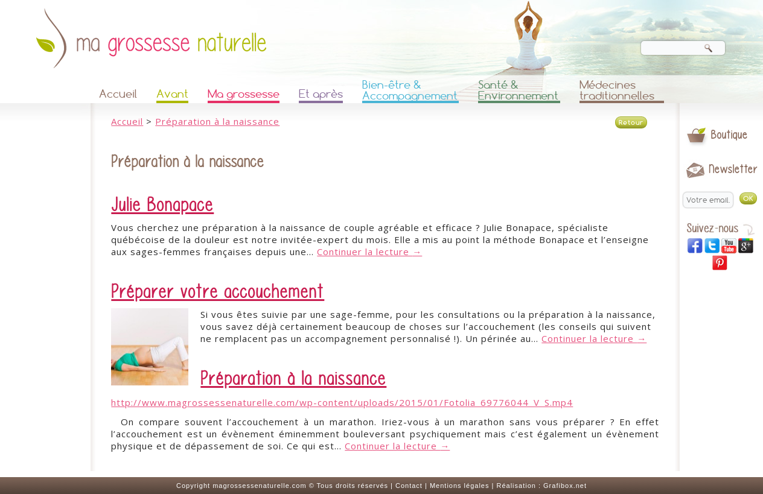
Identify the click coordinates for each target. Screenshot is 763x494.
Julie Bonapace (162, 205)
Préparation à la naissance (217, 121)
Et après (321, 94)
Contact (409, 485)
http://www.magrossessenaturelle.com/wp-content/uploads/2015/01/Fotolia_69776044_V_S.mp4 (342, 402)
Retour (631, 122)
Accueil (118, 94)
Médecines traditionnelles (616, 91)
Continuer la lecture (369, 251)
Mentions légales (460, 485)
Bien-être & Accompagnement (410, 91)
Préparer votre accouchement (217, 292)
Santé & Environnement (518, 91)
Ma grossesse (243, 94)
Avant (172, 94)
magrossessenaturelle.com (259, 485)
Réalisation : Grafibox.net (541, 485)
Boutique (729, 134)
